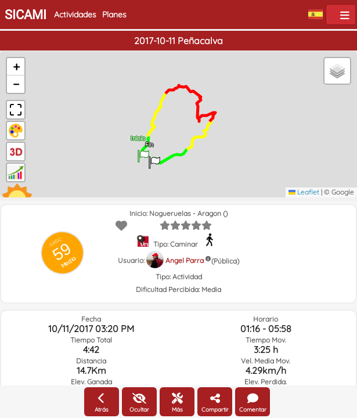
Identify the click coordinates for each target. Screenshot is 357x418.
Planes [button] (114, 14)
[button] (143, 152)
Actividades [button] (75, 14)
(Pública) (225, 261)
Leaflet (304, 192)
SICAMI (25, 15)
